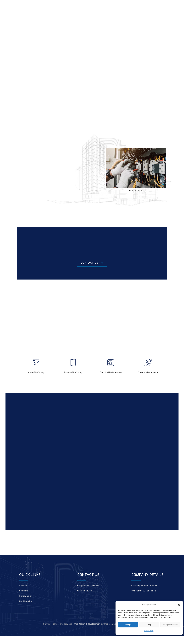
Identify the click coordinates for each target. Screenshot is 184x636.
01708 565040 (84, 590)
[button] (179, 604)
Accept (128, 624)
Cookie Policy (149, 631)
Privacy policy (25, 596)
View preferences (170, 624)
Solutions (23, 590)
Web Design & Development (87, 624)
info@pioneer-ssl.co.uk (88, 585)
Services (23, 585)
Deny (149, 624)
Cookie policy (25, 601)
